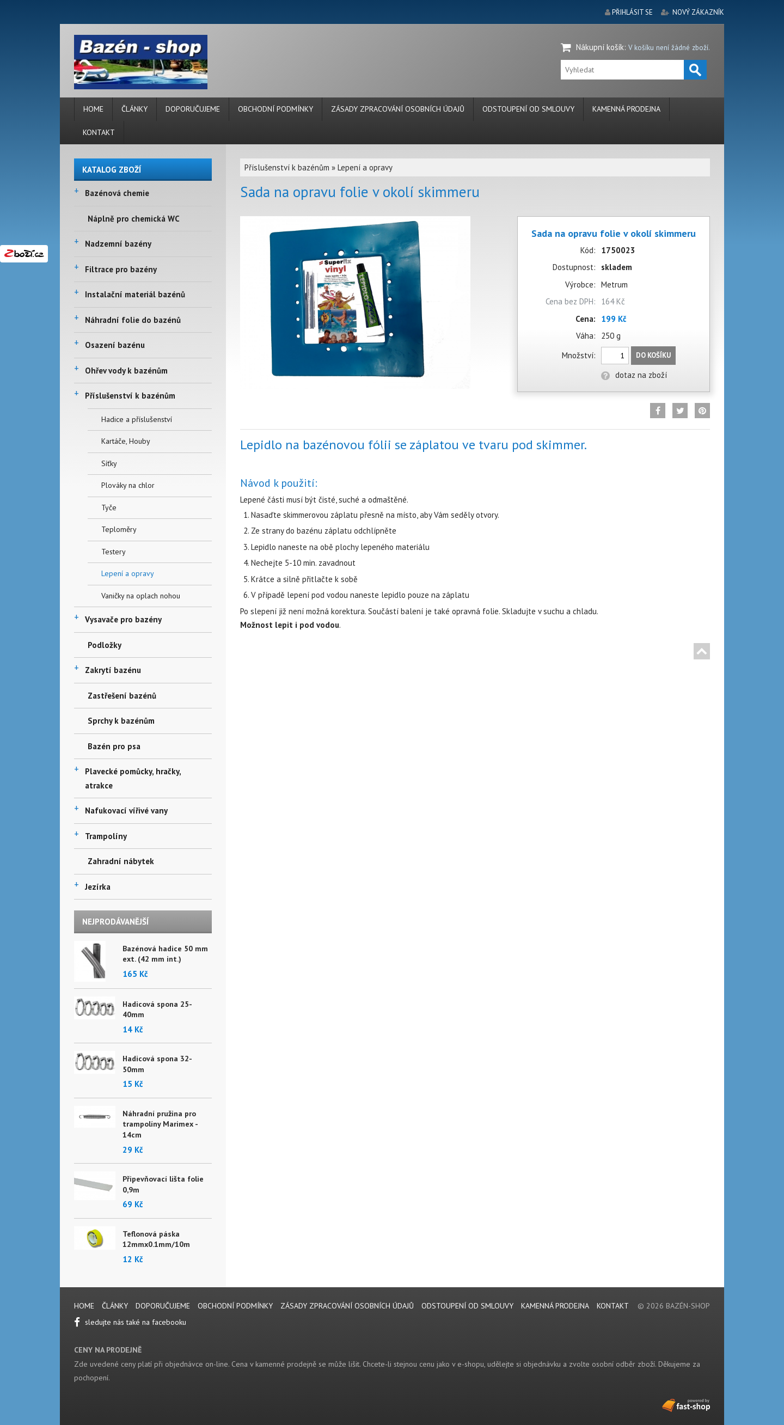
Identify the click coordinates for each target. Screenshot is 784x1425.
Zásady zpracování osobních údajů (397, 109)
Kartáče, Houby (125, 441)
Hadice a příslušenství (136, 419)
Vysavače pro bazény (123, 619)
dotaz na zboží (634, 375)
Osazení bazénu (115, 345)
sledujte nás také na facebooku (130, 1322)
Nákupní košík (600, 47)
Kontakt (99, 132)
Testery (113, 551)
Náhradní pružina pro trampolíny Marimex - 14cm (160, 1124)
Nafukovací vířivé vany (126, 810)
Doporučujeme (193, 109)
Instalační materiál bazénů (135, 294)
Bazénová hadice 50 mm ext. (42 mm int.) (165, 954)
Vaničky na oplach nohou (140, 596)
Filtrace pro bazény (121, 269)
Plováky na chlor (128, 485)
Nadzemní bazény (118, 243)
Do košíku (653, 355)
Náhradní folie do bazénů (133, 320)
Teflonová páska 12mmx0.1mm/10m (156, 1239)
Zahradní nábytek (121, 861)
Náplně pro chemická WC (134, 218)
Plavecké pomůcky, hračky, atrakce (133, 778)
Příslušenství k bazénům (130, 395)
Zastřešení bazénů (122, 695)
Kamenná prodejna (626, 109)
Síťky (109, 463)
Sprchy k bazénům (121, 720)
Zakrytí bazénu (113, 670)
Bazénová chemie (117, 193)
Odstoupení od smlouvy (528, 109)
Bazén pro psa (114, 746)
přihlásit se (632, 12)
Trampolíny (106, 836)
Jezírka (98, 887)
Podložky (104, 645)
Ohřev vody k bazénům (126, 370)
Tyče (109, 507)
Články (134, 109)
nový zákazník (698, 12)
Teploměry (119, 529)
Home (93, 109)
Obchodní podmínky (275, 109)
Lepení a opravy (127, 573)
